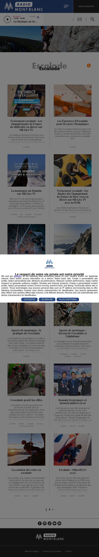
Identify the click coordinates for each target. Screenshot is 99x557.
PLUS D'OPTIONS (67, 299)
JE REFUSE (47, 299)
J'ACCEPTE (29, 299)
